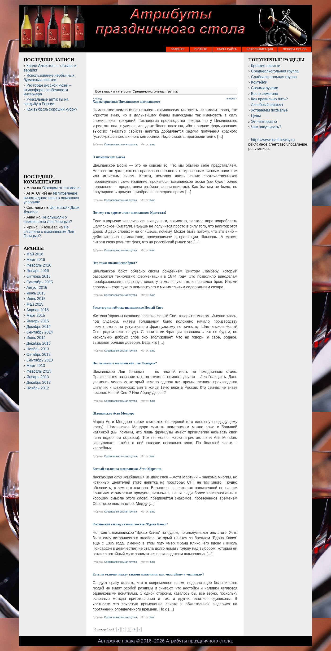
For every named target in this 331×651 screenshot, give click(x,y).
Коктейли (259, 82)
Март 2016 (35, 260)
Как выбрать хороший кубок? (51, 109)
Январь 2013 (37, 377)
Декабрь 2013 (38, 343)
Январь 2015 (37, 321)
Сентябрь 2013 (39, 360)
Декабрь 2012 (38, 382)
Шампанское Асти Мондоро (114, 413)
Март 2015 (35, 315)
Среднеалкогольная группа (120, 144)
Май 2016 (34, 254)
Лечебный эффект (267, 105)
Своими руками (264, 88)
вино (152, 144)
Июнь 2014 (36, 338)
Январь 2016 (37, 271)
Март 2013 (35, 366)
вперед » (231, 98)
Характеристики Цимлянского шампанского (126, 101)
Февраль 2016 (38, 265)
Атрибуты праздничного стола (199, 640)
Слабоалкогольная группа (274, 77)
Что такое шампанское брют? (115, 263)
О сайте (200, 49)
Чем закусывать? (266, 127)
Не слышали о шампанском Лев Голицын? (125, 363)
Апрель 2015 (37, 310)
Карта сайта (227, 49)
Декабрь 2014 (38, 327)
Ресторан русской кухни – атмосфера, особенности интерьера (47, 89)
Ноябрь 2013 (37, 349)
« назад (97, 98)
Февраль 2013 (38, 371)
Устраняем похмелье (269, 110)
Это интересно (264, 122)
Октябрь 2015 (38, 276)
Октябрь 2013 (38, 354)
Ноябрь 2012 (37, 388)
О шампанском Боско (109, 157)
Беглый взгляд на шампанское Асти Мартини (127, 469)
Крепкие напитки (265, 66)
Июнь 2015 (36, 299)
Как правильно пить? (269, 99)
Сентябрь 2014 (39, 332)
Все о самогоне (264, 94)
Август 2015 (36, 287)
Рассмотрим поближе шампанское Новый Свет (128, 307)
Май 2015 (34, 304)
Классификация (260, 49)
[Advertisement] (165, 73)
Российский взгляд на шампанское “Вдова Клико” (130, 524)
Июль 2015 (36, 293)
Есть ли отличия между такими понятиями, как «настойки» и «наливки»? (148, 574)
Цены (256, 116)
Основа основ (295, 49)
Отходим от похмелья (61, 188)
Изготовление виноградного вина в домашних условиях (51, 197)
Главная (177, 49)
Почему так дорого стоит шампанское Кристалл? (129, 212)
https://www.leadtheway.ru (273, 140)
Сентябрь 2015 (39, 282)
